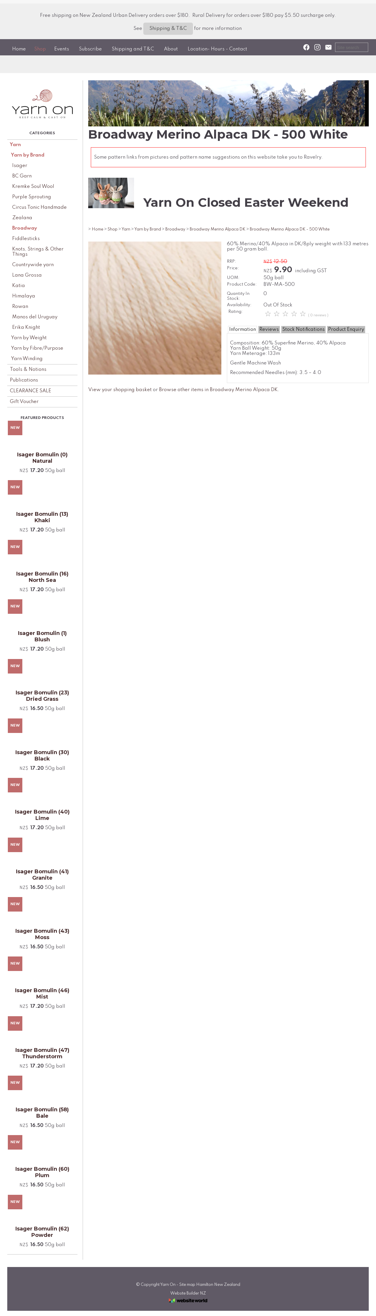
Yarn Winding (27, 358)
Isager (19, 165)
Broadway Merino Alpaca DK (217, 229)
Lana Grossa (27, 275)
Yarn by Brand (27, 155)
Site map (187, 1285)
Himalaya (23, 296)
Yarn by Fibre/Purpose (37, 348)
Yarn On (168, 1285)
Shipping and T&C (133, 49)
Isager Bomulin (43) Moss (42, 934)
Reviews (269, 329)
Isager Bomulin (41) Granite (42, 874)
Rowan (20, 306)
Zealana (22, 217)
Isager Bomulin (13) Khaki (42, 517)
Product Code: (242, 284)
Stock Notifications (303, 329)
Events (61, 49)
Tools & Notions (28, 369)
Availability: (239, 305)
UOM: (233, 277)
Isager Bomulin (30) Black (42, 755)
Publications (24, 380)
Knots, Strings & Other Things (38, 252)
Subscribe (90, 49)
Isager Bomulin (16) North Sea (42, 577)
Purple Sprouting (31, 197)
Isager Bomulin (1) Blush (42, 636)
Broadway (24, 228)
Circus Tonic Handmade (39, 207)
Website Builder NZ (188, 1293)
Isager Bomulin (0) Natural (42, 457)
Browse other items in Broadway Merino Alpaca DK (218, 389)
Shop (40, 49)
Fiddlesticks (26, 238)
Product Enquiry (346, 329)
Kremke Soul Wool (33, 186)
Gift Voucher (24, 401)
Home (19, 49)
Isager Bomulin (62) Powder (42, 1232)
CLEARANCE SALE (30, 391)
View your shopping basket (120, 389)
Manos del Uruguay (34, 317)
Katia (18, 285)
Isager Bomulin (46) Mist (42, 993)
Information (242, 329)
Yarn (15, 144)
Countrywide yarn (33, 264)
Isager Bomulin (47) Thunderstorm (42, 1053)
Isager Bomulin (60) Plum (42, 1172)
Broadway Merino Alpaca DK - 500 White (290, 229)
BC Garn (22, 176)
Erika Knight (26, 327)
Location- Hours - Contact (217, 49)
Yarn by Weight (29, 337)
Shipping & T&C (168, 28)
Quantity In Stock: (238, 296)
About (171, 49)
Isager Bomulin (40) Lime (42, 815)
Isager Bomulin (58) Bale (42, 1112)
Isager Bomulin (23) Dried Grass (42, 695)
